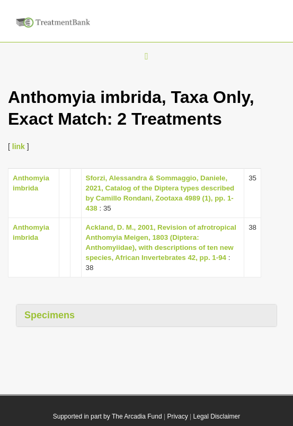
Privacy (177, 416)
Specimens (49, 315)
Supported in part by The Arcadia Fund (107, 416)
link (18, 146)
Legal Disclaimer (217, 416)
